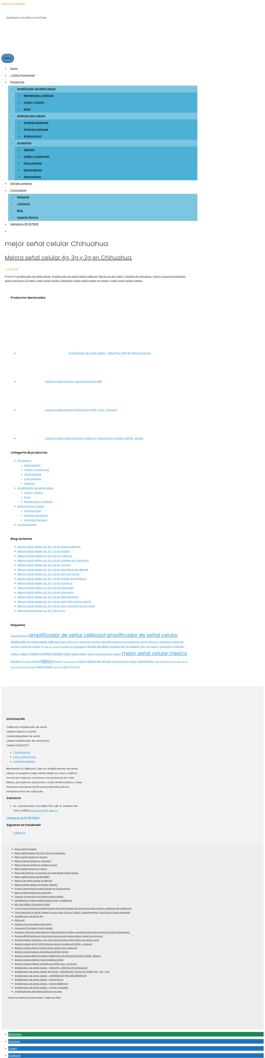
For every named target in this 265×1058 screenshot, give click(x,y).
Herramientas (33, 167)
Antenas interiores (36, 127)
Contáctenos (21, 750)
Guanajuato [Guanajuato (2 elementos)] (166, 644)
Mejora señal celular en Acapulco (33, 890)
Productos (18, 80)
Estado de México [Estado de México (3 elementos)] (99, 644)
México (53, 808)
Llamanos (14, 1039)
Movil (27, 107)
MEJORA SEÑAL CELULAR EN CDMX (32, 902)
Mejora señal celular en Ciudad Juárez (36, 862)
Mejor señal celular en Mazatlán (32, 874)
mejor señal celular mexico (126, 278)
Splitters (29, 147)
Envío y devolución (24, 754)
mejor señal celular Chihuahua (54, 278)
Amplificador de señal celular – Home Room (39, 977)
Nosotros (23, 195)
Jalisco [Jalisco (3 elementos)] (24, 651)
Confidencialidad (24, 759)
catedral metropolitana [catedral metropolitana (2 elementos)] (125, 639)
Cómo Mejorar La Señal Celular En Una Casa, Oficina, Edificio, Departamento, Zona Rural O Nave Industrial (72, 910)
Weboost (20, 918)
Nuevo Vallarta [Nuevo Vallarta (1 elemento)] (70, 659)
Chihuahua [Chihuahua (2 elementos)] (165, 639)
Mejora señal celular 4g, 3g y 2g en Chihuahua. (68, 255)
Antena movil (32, 134)
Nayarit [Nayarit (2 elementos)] (58, 659)
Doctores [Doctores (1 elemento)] (57, 644)
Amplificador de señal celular (37, 86)
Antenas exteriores (36, 120)
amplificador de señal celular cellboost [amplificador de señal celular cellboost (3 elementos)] (35, 639)
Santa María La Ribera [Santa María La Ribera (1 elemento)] (26, 665)
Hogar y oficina (34, 100)
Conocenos (19, 188)
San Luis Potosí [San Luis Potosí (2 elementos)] (163, 659)
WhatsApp (14, 1032)
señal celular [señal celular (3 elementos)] (44, 664)
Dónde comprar (21, 181)
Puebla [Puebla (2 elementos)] (133, 659)
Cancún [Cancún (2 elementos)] (95, 639)
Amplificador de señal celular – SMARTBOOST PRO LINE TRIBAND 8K (51, 973)
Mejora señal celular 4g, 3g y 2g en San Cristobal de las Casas (56, 604)
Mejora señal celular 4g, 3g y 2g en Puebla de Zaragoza (52, 576)
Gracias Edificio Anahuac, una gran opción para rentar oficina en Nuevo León (57, 937)
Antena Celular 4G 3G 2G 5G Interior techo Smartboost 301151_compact (53, 941)
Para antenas (33, 161)
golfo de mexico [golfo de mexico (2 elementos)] (149, 644)
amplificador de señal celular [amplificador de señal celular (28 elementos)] (142, 632)
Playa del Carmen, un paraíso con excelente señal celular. (47, 870)
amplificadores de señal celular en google (38, 989)
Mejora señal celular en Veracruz (33, 858)
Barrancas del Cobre (111, 274)
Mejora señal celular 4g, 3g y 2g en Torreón (44, 563)
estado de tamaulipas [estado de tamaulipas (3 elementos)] (125, 644)
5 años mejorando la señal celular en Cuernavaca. (42, 886)
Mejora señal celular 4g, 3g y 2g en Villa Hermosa (47, 594)
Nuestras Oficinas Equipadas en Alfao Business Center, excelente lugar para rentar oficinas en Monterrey (72, 930)
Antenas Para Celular (32, 113)
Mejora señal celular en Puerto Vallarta (36, 882)
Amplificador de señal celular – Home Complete (41, 985)
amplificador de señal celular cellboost (75, 274)
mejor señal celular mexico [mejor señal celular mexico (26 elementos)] (154, 651)
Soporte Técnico (27, 215)
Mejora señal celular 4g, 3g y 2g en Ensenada (45, 590)
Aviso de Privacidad (25, 846)
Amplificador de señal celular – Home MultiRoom (41, 981)
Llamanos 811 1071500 (24, 222)
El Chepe (30, 278)
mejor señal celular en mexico (91, 278)
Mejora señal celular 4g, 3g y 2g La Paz (41, 608)
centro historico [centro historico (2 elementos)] (149, 639)
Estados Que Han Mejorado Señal (33, 922)
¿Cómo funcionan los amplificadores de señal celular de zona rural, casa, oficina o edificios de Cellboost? (73, 906)
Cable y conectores (36, 154)
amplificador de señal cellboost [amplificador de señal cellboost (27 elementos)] (67, 632)
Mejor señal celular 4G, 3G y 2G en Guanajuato (40, 850)
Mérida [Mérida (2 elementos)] (36, 659)
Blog (20, 208)
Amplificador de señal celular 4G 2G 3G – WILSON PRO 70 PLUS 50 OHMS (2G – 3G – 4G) (62, 969)
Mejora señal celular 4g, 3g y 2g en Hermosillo (45, 585)
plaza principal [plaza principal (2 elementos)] (120, 659)
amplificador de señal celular (33, 274)
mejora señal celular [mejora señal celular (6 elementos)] (45, 651)
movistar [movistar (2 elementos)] (26, 659)
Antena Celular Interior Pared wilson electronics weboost (46, 945)
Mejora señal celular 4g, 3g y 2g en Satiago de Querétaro (53, 558)
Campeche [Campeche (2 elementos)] (84, 639)
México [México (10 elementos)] (47, 659)
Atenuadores (32, 174)
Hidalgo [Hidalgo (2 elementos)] (15, 651)
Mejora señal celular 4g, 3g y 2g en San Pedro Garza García (54, 599)
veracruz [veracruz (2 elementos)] (75, 664)
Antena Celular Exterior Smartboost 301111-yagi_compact (46, 961)
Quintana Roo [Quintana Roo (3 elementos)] (145, 659)
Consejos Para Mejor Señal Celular (34, 925)
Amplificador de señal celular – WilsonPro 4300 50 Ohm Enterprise (51, 965)
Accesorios (25, 140)
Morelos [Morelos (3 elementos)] (16, 659)
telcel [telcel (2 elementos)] (66, 664)
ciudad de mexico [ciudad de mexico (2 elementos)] (30, 644)
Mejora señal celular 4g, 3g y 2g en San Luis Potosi (48, 572)
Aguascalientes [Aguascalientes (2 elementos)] (19, 633)
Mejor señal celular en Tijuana (31, 854)
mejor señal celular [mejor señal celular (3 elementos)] (75, 651)
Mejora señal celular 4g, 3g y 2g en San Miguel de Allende (52, 567)
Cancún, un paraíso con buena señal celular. (39, 894)
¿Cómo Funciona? (22, 73)
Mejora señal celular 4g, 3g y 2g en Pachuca (44, 581)
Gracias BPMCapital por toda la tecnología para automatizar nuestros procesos (59, 933)
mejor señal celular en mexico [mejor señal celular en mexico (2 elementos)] (104, 651)
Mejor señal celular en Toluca (31, 866)
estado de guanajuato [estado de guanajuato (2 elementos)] (74, 644)
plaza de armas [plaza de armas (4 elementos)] (99, 659)
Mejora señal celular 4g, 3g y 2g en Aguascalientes (49, 544)
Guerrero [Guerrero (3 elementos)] (178, 644)
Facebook (14, 1053)
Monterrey (37, 808)
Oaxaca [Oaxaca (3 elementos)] (82, 659)
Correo (12, 1046)
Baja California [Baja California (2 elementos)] (68, 639)
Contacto (23, 201)
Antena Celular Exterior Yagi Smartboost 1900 (39, 957)
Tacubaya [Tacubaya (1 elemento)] (57, 665)
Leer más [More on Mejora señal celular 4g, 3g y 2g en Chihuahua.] (12, 266)
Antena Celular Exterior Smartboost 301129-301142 (41, 949)
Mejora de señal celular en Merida (33, 878)
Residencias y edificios (39, 93)
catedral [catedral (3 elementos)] (106, 639)
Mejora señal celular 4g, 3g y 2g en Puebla (43, 549)
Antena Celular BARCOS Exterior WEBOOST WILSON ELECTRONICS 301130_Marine (58, 953)
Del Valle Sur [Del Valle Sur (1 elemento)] (46, 644)
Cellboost (19, 830)
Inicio (14, 66)
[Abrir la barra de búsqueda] (3, 49)
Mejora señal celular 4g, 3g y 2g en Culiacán (44, 553)
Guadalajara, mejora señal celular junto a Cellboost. (43, 898)
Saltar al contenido (13, 3)
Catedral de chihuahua (137, 274)
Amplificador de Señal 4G (29, 914)
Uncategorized (26, 522)
